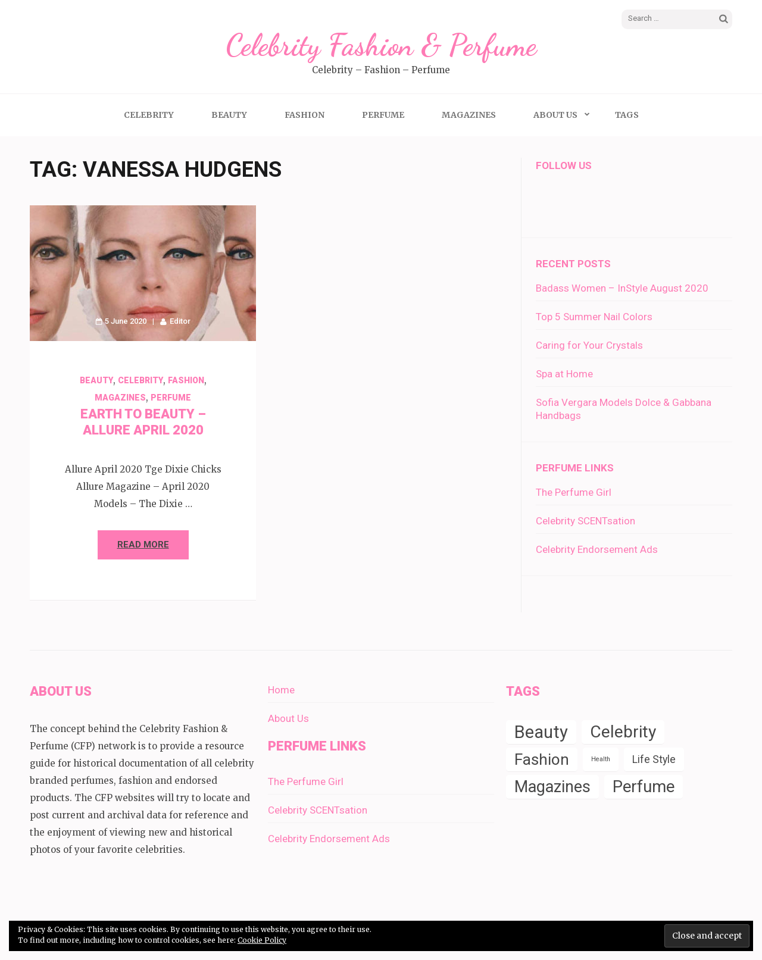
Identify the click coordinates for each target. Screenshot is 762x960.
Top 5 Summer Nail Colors (594, 317)
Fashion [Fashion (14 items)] (541, 759)
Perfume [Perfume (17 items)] (643, 786)
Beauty (229, 115)
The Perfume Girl (573, 492)
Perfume (383, 115)
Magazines (469, 115)
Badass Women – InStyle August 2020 (622, 288)
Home (281, 690)
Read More (143, 544)
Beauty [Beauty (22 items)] (541, 732)
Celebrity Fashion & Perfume (381, 45)
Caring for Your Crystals (589, 345)
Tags (627, 115)
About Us (555, 115)
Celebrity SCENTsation (585, 521)
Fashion (304, 115)
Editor (180, 321)
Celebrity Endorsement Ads (597, 549)
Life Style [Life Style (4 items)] (654, 759)
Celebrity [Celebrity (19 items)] (623, 732)
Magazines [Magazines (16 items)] (552, 786)
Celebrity (149, 115)
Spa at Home (564, 374)
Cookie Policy (262, 940)
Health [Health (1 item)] (600, 759)
